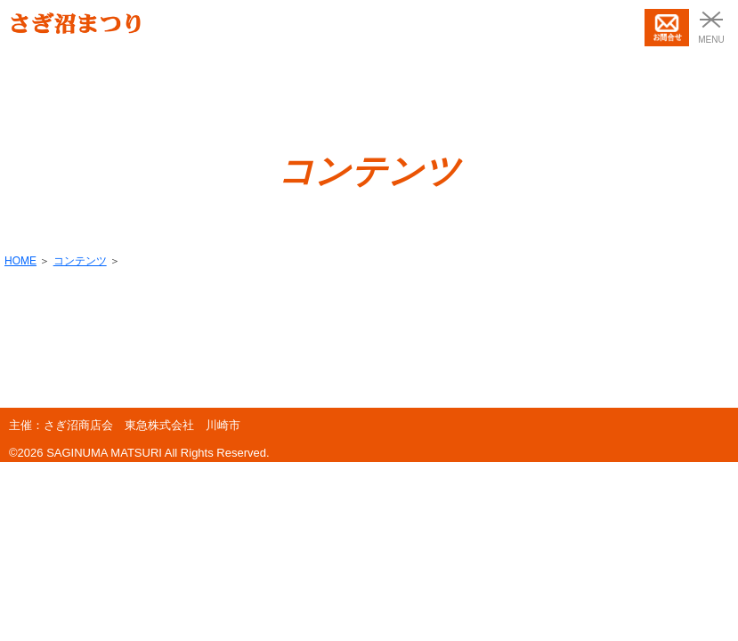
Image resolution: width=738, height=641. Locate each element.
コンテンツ (80, 261)
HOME (20, 261)
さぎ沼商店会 (78, 425)
